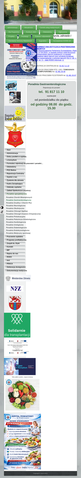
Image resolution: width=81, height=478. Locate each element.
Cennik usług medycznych (49, 27)
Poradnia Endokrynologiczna (15, 230)
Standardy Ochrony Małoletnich (20, 41)
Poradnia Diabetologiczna (15, 228)
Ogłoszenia (63, 32)
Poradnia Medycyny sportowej (15, 233)
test (8, 260)
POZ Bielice (11, 170)
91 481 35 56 (60, 71)
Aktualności (28, 27)
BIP (8, 250)
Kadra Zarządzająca (14, 184)
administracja (12, 27)
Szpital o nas (12, 177)
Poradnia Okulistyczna (15, 208)
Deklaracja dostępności (16, 267)
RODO (9, 257)
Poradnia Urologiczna (14, 225)
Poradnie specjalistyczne (16, 194)
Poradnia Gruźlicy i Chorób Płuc (15, 203)
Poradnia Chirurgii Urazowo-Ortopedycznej (15, 214)
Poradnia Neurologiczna (15, 206)
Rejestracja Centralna (15, 173)
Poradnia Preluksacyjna (15, 217)
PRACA (10, 264)
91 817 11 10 (64, 66)
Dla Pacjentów (13, 32)
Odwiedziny (47, 32)
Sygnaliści (42, 41)
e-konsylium (12, 160)
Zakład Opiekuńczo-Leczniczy (16, 190)
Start (9, 150)
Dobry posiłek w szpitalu (16, 157)
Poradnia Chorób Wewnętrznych (15, 197)
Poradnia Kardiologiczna (15, 222)
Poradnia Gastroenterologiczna (15, 200)
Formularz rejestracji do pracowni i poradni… (16, 163)
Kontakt (10, 247)
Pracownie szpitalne (15, 237)
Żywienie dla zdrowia (15, 180)
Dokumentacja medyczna (16, 270)
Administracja (12, 153)
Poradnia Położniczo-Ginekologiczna (15, 219)
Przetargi (24, 36)
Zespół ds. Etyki (13, 243)
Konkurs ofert (31, 32)
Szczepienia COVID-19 (62, 41)
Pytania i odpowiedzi (42, 36)
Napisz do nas (12, 253)
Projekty (11, 36)
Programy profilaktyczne (16, 240)
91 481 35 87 (71, 75)
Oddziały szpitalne (14, 187)
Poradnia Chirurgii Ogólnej (15, 211)
